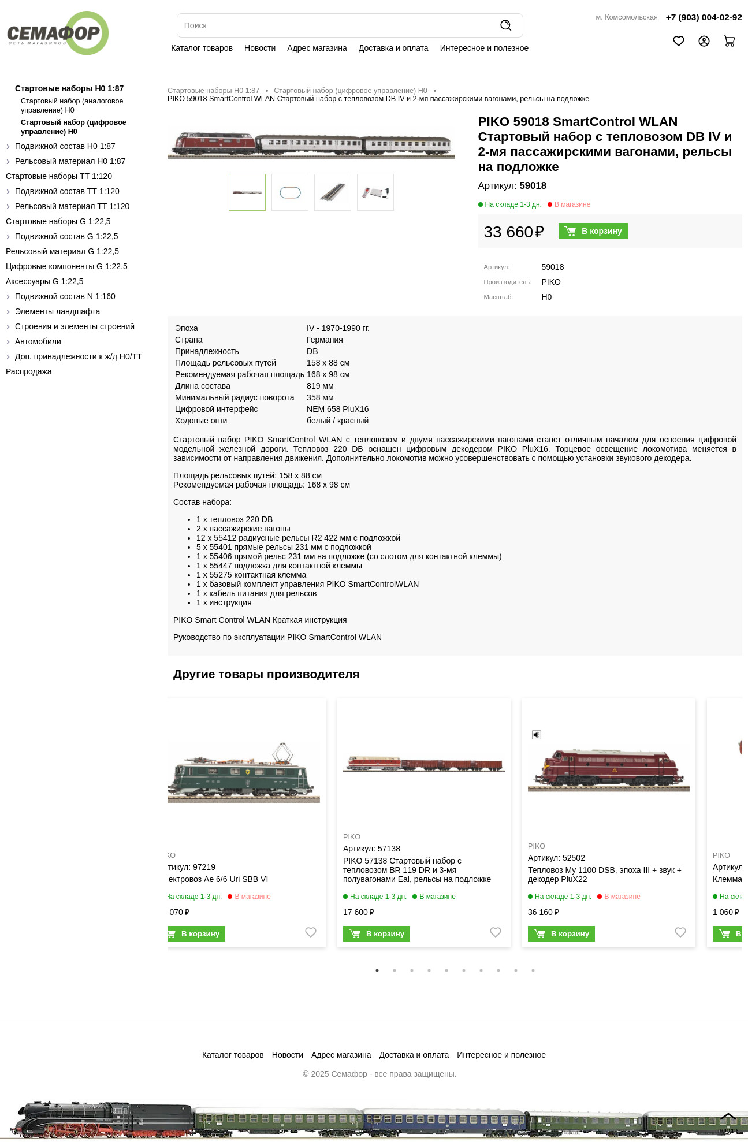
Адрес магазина (317, 48)
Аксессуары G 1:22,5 (44, 281)
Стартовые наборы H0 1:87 (69, 88)
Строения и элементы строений (75, 326)
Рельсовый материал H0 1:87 (70, 161)
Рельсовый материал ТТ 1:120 (72, 206)
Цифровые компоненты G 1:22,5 (67, 266)
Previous (159, 830)
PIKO (551, 282)
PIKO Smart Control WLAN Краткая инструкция (260, 619)
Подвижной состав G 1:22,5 (66, 236)
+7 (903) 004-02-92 (704, 17)
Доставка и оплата (394, 48)
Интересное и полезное (484, 48)
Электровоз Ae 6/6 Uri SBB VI (213, 879)
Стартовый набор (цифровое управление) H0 (350, 91)
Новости (260, 48)
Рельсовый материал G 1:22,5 (62, 251)
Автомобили (38, 341)
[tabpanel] (239, 826)
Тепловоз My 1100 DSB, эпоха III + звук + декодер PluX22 (605, 874)
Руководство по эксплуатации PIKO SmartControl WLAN (277, 637)
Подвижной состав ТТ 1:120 (67, 191)
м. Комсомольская (627, 17)
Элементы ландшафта (57, 311)
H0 (547, 297)
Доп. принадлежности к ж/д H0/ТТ (78, 356)
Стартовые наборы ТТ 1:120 (59, 176)
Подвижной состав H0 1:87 (65, 146)
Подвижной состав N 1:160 (65, 296)
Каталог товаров (202, 48)
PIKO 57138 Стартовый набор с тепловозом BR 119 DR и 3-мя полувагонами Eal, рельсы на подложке (417, 870)
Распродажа (29, 371)
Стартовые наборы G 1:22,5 (58, 221)
